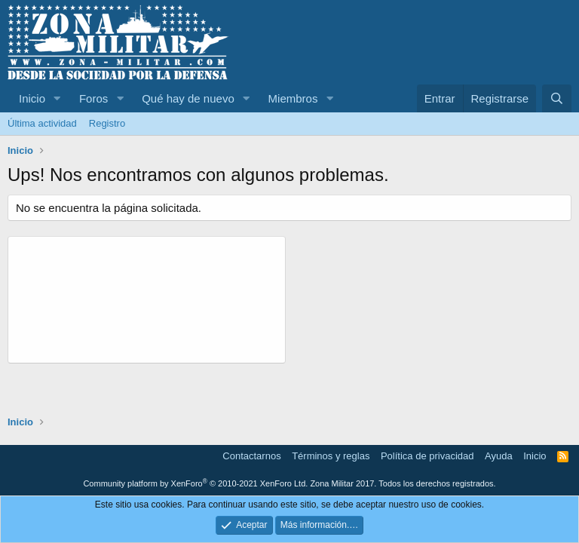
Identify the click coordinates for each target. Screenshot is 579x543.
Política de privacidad (427, 456)
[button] (57, 98)
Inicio (32, 98)
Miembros (293, 98)
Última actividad (42, 123)
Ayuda (499, 456)
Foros (93, 98)
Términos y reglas (330, 456)
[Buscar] (556, 98)
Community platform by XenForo (195, 483)
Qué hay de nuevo (188, 98)
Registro (107, 123)
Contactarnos (251, 456)
